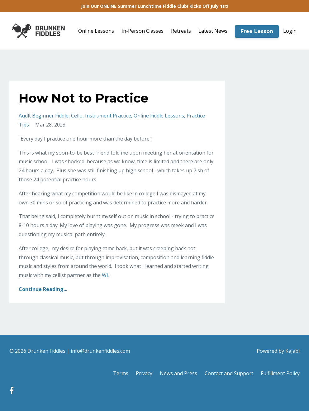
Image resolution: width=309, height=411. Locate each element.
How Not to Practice (83, 98)
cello (77, 115)
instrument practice (108, 115)
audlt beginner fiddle (44, 115)
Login (290, 30)
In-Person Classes (142, 30)
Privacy (144, 373)
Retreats (181, 30)
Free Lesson (256, 31)
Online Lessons (96, 30)
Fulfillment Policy (280, 373)
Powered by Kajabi (278, 350)
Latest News (212, 30)
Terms (120, 373)
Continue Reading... (43, 289)
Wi (105, 275)
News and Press (178, 373)
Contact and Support (229, 373)
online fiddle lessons (159, 115)
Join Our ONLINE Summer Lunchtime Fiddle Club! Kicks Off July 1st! (154, 6)
